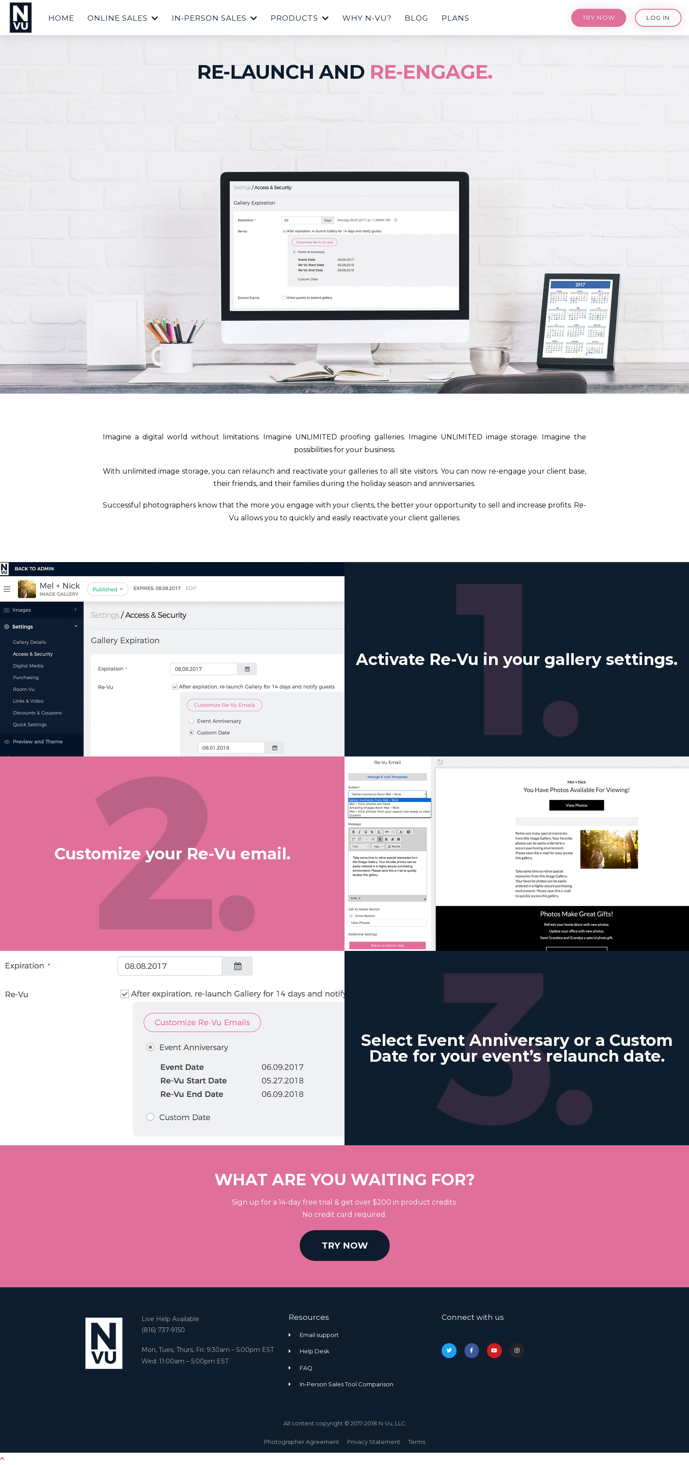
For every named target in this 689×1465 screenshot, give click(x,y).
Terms (416, 1441)
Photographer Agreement (301, 1441)
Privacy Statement (373, 1441)
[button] (61, 16)
